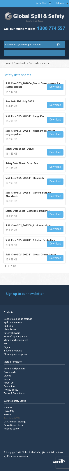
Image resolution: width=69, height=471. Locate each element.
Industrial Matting (13, 350)
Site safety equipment (15, 336)
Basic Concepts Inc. (14, 425)
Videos (7, 375)
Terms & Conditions (14, 393)
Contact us (9, 386)
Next (13, 266)
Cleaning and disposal (15, 354)
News (7, 379)
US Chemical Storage (15, 421)
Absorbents (10, 329)
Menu (34, 53)
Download (55, 86)
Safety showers (12, 333)
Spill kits (8, 326)
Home (8, 63)
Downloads (20, 63)
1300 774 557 (51, 28)
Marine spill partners (14, 368)
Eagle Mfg (9, 411)
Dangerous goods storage (18, 319)
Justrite (8, 407)
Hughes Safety (11, 428)
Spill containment (13, 322)
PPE (6, 343)
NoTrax (7, 414)
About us (8, 382)
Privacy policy (11, 389)
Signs (7, 347)
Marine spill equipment (16, 340)
